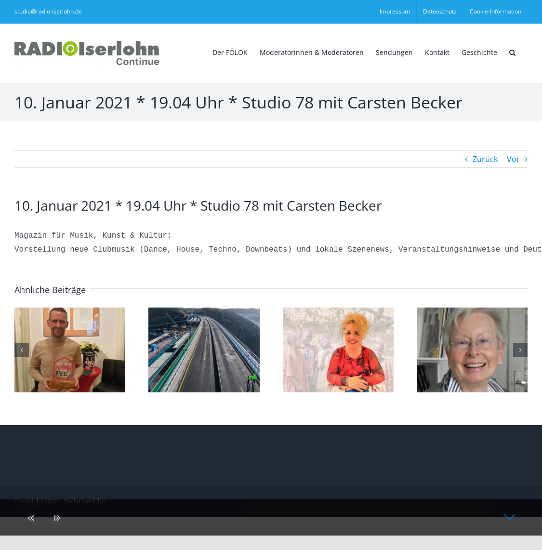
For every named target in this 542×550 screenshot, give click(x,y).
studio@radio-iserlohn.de (48, 11)
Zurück (485, 159)
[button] (512, 52)
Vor (513, 159)
